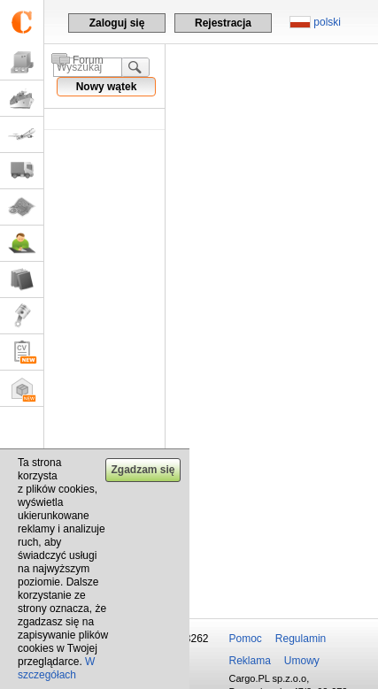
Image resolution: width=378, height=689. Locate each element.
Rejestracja (223, 23)
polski (327, 22)
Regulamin (300, 638)
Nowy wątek (106, 86)
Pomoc (245, 638)
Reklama (250, 661)
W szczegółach (56, 668)
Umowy (302, 661)
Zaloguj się (117, 23)
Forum (88, 60)
